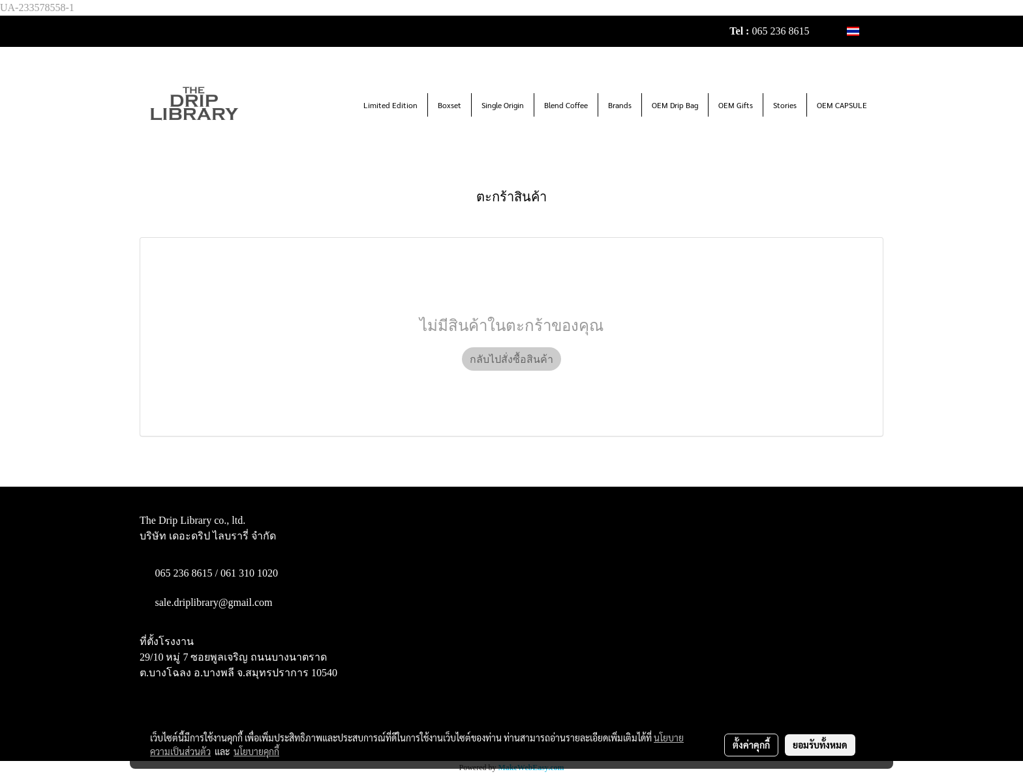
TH (860, 31)
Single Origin (502, 105)
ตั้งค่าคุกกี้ (751, 745)
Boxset (449, 105)
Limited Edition (390, 105)
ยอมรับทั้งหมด (820, 745)
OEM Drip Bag (675, 105)
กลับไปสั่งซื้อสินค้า (511, 359)
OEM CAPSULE (842, 105)
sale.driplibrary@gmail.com (214, 602)
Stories (785, 105)
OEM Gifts (735, 105)
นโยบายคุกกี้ (256, 751)
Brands (620, 105)
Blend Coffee (566, 105)
